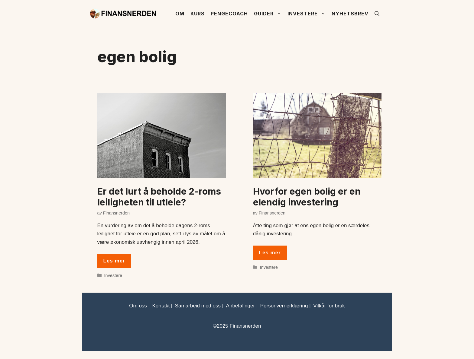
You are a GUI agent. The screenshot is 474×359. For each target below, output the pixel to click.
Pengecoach (229, 14)
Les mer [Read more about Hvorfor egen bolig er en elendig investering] (270, 253)
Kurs (197, 14)
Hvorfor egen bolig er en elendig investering (307, 197)
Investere (308, 13)
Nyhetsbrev (350, 14)
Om (179, 14)
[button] (377, 13)
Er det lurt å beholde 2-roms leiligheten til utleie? (159, 197)
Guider (269, 13)
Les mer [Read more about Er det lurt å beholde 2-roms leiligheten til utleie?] (114, 261)
